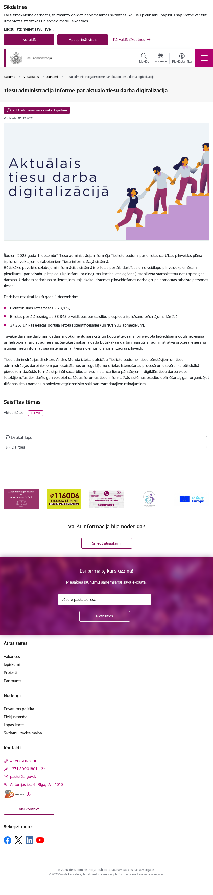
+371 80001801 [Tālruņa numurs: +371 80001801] (23, 768)
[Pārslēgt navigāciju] (204, 58)
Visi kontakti (29, 809)
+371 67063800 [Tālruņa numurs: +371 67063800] (23, 760)
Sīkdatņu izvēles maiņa (23, 732)
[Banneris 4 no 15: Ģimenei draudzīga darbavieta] (149, 498)
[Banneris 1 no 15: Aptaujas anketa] (21, 498)
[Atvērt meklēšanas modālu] (144, 59)
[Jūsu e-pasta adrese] (104, 599)
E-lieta (35, 413)
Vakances (12, 656)
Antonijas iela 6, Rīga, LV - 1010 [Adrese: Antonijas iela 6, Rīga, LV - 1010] (36, 784)
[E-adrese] (14, 794)
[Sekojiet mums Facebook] (7, 840)
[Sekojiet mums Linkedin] (29, 840)
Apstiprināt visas (83, 39)
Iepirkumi (12, 664)
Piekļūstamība (15, 716)
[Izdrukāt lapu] (106, 437)
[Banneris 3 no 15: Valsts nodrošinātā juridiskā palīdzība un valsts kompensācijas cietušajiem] (106, 498)
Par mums (12, 680)
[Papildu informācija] (42, 768)
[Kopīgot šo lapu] (106, 447)
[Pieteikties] (104, 616)
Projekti (10, 672)
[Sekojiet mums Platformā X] (18, 840)
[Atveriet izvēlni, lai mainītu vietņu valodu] (160, 58)
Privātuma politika (19, 708)
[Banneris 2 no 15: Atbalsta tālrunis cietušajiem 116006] (64, 498)
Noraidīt (29, 39)
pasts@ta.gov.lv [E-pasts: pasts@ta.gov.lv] (23, 776)
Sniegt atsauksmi (106, 543)
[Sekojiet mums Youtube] (40, 840)
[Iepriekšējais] (10, 498)
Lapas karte (14, 724)
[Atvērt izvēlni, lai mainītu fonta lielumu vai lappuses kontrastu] (182, 59)
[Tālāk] (202, 498)
